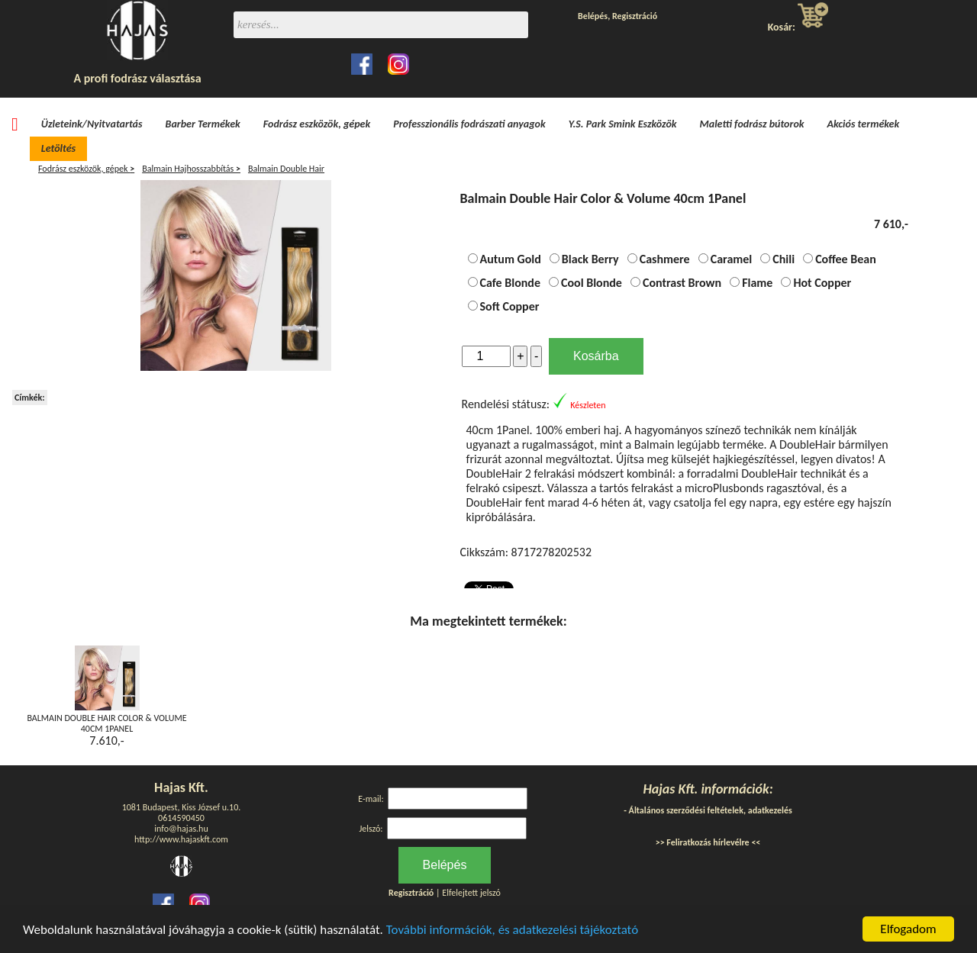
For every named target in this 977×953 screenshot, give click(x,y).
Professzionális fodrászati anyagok (469, 124)
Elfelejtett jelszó (471, 892)
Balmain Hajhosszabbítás (191, 168)
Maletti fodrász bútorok (752, 124)
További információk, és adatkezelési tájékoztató (512, 930)
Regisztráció (634, 16)
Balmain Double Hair (286, 168)
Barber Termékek (203, 124)
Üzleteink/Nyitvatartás (92, 124)
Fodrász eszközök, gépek (316, 124)
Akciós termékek (863, 124)
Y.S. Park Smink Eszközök (623, 124)
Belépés (593, 16)
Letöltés (58, 148)
